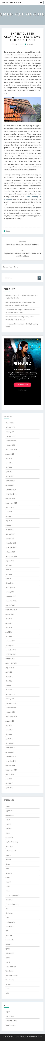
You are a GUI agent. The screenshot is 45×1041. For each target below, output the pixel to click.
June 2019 (9, 783)
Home (8, 231)
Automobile (10, 815)
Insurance (9, 900)
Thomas (30, 44)
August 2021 (10, 668)
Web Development (12, 975)
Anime (8, 806)
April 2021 (9, 685)
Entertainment (11, 851)
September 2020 (11, 717)
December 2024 (11, 490)
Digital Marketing (12, 842)
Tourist (8, 958)
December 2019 (11, 756)
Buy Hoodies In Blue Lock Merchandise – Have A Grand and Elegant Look (22, 253)
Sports (8, 949)
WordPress (27, 1036)
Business (9, 829)
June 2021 (9, 676)
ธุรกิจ (7, 989)
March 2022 (9, 636)
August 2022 (10, 614)
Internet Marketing (12, 904)
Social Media (10, 940)
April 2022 (9, 632)
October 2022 (10, 605)
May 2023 (9, 574)
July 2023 (9, 565)
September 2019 (11, 770)
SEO (7, 931)
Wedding (8, 984)
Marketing (9, 913)
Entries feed (10, 1016)
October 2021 (10, 659)
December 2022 (11, 596)
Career (8, 833)
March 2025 (9, 476)
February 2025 (10, 481)
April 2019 (9, 788)
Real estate (9, 926)
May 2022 (9, 627)
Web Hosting (10, 980)
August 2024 (10, 507)
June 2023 (9, 570)
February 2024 (10, 534)
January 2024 (10, 538)
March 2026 (9, 423)
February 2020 (10, 748)
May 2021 (9, 681)
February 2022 (10, 641)
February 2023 (10, 587)
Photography (10, 922)
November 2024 (11, 494)
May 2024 (9, 521)
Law (7, 909)
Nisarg (40, 1036)
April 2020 (9, 739)
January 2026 (10, 432)
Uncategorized (11, 966)
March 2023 (9, 583)
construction (10, 837)
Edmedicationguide (11, 2)
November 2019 (11, 761)
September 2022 (11, 610)
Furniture (9, 873)
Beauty (8, 820)
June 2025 (9, 463)
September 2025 (11, 449)
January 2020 (10, 752)
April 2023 (9, 579)
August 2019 (10, 774)
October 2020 (10, 712)
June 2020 (9, 730)
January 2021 (10, 699)
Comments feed (11, 1021)
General (8, 882)
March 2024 (9, 530)
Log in (8, 1012)
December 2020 (11, 703)
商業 (7, 993)
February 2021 (10, 694)
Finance (8, 860)
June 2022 (9, 623)
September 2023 (11, 556)
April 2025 (9, 472)
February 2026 (10, 427)
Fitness (8, 864)
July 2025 (9, 458)
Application (10, 811)
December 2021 (11, 650)
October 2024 (10, 498)
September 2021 (11, 663)
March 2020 (9, 743)
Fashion (8, 855)
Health (8, 886)
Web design (9, 971)
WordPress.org (11, 1025)
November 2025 (11, 441)
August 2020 (10, 721)
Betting (8, 824)
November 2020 (11, 708)
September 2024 (11, 503)
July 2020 (9, 725)
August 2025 (10, 454)
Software (9, 944)
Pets (7, 918)
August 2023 (10, 561)
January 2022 (10, 645)
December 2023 (11, 543)
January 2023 (10, 592)
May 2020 (9, 734)
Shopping (9, 935)
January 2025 (10, 485)
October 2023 (10, 552)
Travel (8, 962)
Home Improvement (13, 895)
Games (8, 877)
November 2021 (11, 654)
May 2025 (9, 467)
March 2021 (9, 690)
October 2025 (10, 445)
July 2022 (9, 619)
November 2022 (11, 601)
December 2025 (11, 436)
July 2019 (9, 779)
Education (9, 846)
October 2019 (10, 765)
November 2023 (11, 547)
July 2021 (9, 672)
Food (7, 869)
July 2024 (9, 512)
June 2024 (9, 516)
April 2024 (9, 525)
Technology (10, 953)
